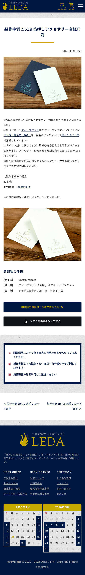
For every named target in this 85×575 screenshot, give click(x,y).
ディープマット (30, 130)
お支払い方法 (11, 483)
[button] (38, 256)
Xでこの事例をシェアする (42, 321)
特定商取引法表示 (39, 493)
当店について (37, 478)
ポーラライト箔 (70, 135)
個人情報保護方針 (39, 488)
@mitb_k (24, 186)
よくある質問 (64, 478)
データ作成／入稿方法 (15, 493)
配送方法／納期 (12, 488)
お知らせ (61, 493)
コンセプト (62, 483)
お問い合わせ (64, 488)
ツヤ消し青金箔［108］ (17, 135)
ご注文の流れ (11, 478)
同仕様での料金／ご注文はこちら (40, 307)
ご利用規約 (36, 483)
